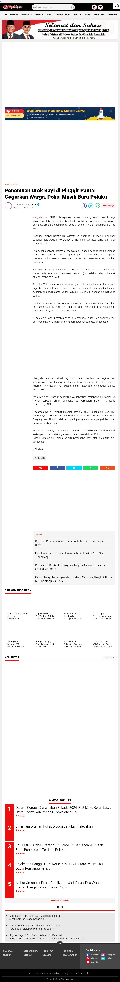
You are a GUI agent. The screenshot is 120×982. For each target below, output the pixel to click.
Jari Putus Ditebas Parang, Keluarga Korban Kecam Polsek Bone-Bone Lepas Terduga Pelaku (59, 847)
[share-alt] (40, 468)
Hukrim (14, 14)
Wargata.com (40, 217)
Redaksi (57, 973)
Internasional (30, 951)
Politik (78, 14)
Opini (87, 14)
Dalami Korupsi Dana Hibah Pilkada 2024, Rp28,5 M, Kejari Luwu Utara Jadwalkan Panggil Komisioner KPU (63, 810)
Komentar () (108, 205)
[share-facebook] (84, 205)
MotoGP (7, 955)
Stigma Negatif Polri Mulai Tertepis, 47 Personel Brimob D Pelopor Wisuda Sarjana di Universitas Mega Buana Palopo (47, 937)
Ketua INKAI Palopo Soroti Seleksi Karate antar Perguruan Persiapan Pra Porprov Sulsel (34, 927)
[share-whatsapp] (97, 205)
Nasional (8, 951)
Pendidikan (68, 951)
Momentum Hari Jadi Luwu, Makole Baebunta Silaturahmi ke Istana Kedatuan (34, 917)
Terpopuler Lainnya (60, 900)
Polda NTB (13, 184)
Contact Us (45, 973)
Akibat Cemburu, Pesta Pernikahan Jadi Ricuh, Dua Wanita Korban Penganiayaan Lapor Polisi (59, 885)
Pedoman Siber (83, 973)
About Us (33, 973)
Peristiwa (99, 14)
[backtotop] (60, 944)
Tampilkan (109, 657)
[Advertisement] (17, 258)
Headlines (26, 14)
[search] (53, 7)
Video (49, 14)
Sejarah (47, 955)
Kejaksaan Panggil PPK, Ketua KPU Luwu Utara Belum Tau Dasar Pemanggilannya (59, 866)
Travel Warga (70, 955)
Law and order (63, 14)
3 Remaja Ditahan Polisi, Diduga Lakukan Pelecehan (54, 826)
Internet (112, 14)
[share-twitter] (90, 205)
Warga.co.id (68, 973)
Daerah (39, 14)
